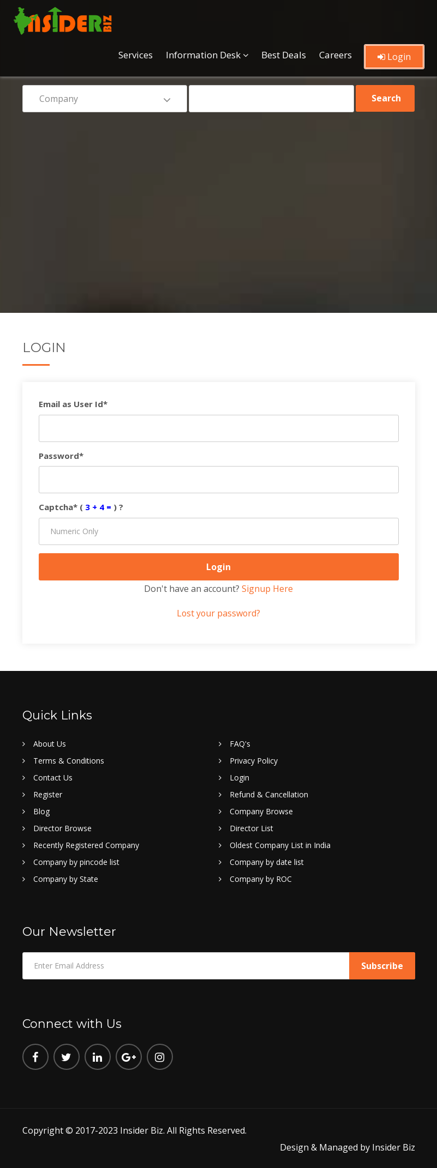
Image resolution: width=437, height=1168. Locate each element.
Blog (41, 811)
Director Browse (62, 827)
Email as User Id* (73, 403)
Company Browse (261, 811)
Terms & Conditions (68, 760)
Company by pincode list (76, 861)
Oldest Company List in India (280, 844)
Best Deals (283, 53)
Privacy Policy (254, 760)
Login (394, 55)
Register (47, 794)
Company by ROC (261, 878)
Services (135, 53)
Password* (61, 455)
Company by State (65, 878)
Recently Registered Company (86, 844)
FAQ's (240, 743)
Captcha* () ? (81, 506)
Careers (335, 53)
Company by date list (267, 861)
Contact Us (53, 777)
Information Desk (203, 53)
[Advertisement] (218, 205)
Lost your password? (218, 613)
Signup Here (267, 589)
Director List (251, 827)
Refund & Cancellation (269, 794)
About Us (49, 743)
